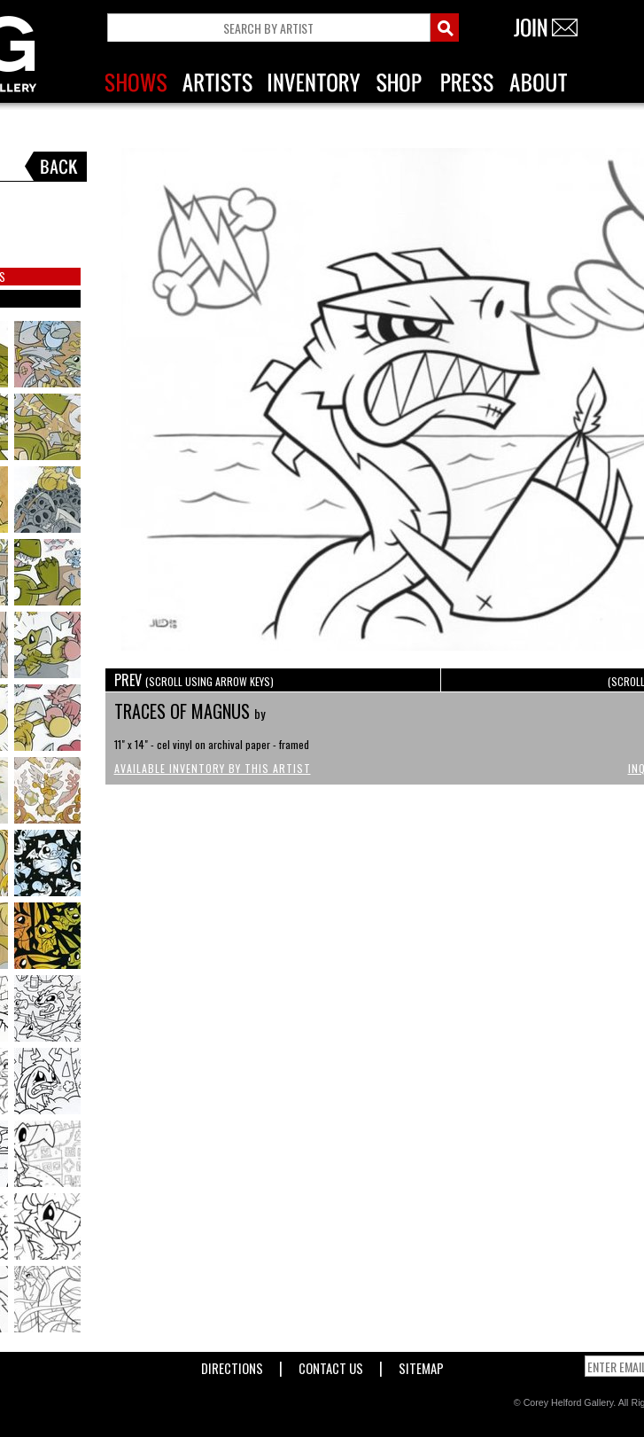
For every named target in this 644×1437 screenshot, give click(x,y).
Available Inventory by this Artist (212, 768)
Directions (232, 1365)
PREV (194, 680)
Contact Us (331, 1365)
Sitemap (421, 1365)
